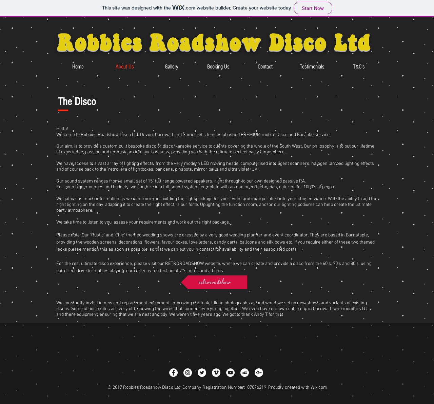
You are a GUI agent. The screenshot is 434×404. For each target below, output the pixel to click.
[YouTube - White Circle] (230, 372)
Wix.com (319, 387)
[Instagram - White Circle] (187, 372)
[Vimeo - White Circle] (216, 372)
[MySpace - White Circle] (244, 372)
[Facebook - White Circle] (173, 372)
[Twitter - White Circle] (202, 372)
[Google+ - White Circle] (259, 372)
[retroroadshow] (214, 282)
